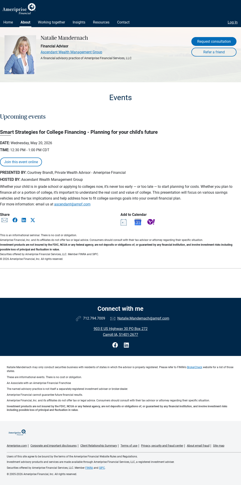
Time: (4, 150)
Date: (5, 143)
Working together (51, 22)
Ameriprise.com (17, 445)
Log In (233, 22)
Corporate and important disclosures (53, 445)
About (25, 22)
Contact (123, 22)
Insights (79, 22)
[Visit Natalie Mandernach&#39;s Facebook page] (115, 345)
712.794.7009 (94, 318)
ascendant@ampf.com (72, 204)
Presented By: (13, 172)
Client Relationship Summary (98, 445)
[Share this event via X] (32, 220)
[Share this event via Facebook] (15, 220)
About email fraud (198, 445)
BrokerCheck (194, 367)
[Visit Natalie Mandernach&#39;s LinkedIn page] (126, 345)
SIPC (102, 467)
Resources (101, 22)
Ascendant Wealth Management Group (71, 52)
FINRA (89, 467)
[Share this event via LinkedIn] (24, 220)
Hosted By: (10, 179)
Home (8, 22)
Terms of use (128, 445)
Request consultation (214, 41)
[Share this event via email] (4, 221)
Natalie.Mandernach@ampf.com (143, 318)
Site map (218, 445)
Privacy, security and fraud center (162, 445)
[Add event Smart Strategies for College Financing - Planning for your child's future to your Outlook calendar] (124, 222)
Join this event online (21, 162)
